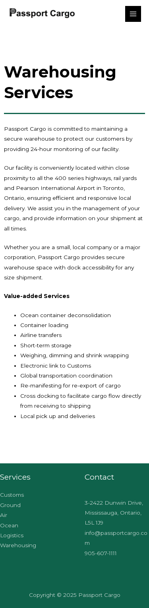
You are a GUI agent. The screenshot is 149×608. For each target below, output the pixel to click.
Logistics (11, 535)
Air (3, 515)
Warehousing (18, 545)
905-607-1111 (101, 553)
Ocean (9, 525)
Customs (12, 495)
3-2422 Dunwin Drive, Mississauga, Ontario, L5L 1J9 (114, 513)
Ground (10, 505)
